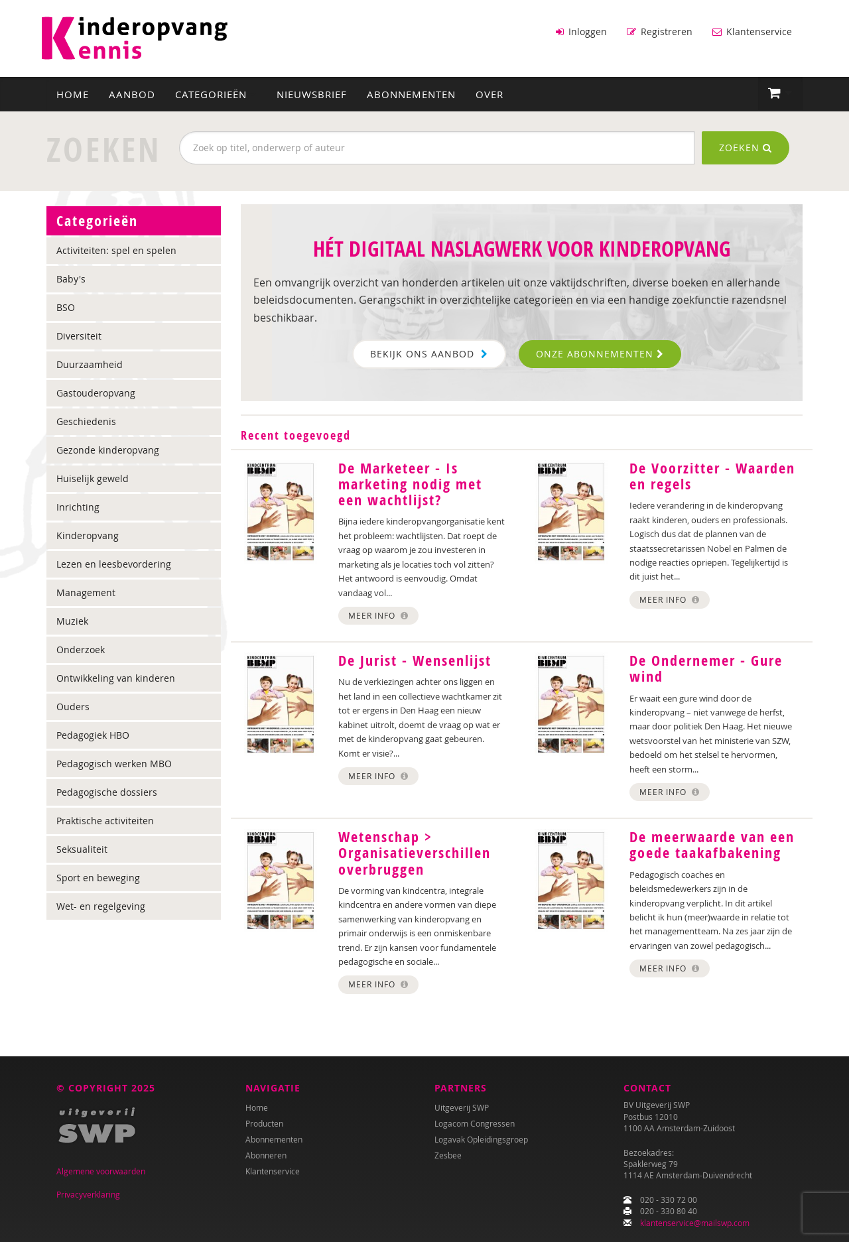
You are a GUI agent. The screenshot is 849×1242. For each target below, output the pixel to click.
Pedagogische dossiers (106, 791)
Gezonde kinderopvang (107, 449)
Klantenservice (752, 31)
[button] (780, 92)
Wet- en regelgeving (100, 905)
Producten (264, 1123)
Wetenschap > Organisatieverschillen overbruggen (414, 853)
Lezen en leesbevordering (113, 563)
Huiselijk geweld (92, 477)
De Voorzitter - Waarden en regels (712, 475)
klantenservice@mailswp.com (695, 1222)
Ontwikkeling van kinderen (115, 677)
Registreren (659, 31)
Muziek (72, 620)
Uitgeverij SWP (461, 1107)
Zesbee (448, 1155)
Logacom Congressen (474, 1123)
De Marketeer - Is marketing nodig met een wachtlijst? (410, 483)
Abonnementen (411, 93)
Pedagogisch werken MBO (114, 763)
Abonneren (266, 1155)
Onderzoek (80, 649)
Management (85, 592)
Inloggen (581, 31)
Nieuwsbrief (312, 93)
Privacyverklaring (88, 1194)
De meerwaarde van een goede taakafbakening (712, 845)
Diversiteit (78, 335)
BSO (65, 306)
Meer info (378, 614)
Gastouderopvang (95, 392)
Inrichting (77, 506)
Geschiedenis (86, 420)
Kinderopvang (87, 534)
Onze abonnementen (600, 353)
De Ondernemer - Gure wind (706, 668)
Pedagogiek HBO (92, 734)
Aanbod (132, 93)
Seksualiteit (81, 848)
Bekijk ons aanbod (429, 353)
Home (72, 93)
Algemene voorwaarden (100, 1171)
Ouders (73, 706)
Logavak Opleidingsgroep (481, 1139)
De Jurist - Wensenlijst (414, 660)
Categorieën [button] (216, 93)
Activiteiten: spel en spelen (116, 249)
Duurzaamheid (89, 363)
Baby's (71, 278)
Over (489, 93)
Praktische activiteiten (105, 820)
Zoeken (745, 147)
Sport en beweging (98, 877)
